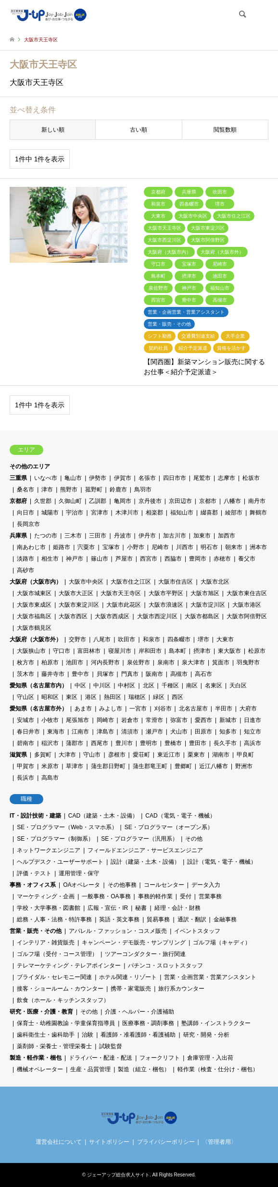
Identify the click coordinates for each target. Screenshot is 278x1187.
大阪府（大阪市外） (36, 639)
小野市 (135, 547)
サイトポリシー (109, 1141)
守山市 (92, 754)
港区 (91, 697)
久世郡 (42, 501)
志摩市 (226, 478)
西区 (177, 697)
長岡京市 (28, 524)
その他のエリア (30, 466)
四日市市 (174, 478)
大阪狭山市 (31, 651)
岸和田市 (150, 651)
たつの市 (45, 535)
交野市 (77, 639)
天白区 (238, 685)
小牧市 (50, 720)
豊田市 (197, 743)
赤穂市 (222, 558)
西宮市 (148, 558)
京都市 (207, 501)
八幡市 (232, 501)
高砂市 (25, 570)
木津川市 (127, 512)
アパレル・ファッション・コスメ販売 (118, 931)
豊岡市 (197, 558)
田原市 (203, 731)
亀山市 (73, 478)
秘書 (141, 908)
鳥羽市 (143, 489)
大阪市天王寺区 (121, 593)
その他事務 (122, 884)
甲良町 (245, 754)
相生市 (50, 558)
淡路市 (25, 558)
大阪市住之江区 (131, 581)
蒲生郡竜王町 (150, 766)
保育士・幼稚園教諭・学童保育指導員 (66, 1023)
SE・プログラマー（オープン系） (169, 827)
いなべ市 (45, 478)
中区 (80, 685)
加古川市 (174, 535)
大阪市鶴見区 (34, 627)
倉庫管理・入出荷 (210, 1057)
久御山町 (70, 501)
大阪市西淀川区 (157, 616)
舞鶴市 (258, 512)
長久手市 (225, 743)
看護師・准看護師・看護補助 (138, 1034)
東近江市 (168, 754)
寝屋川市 (119, 651)
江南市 (80, 731)
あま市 (83, 708)
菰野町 (93, 489)
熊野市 (68, 489)
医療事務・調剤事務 (148, 1023)
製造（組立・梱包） (144, 1069)
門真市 (130, 674)
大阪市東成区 (34, 604)
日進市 (252, 720)
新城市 (228, 720)
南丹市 (256, 501)
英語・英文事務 (119, 919)
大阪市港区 (246, 604)
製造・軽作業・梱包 (36, 1057)
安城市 (25, 720)
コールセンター (164, 884)
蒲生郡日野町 (108, 766)
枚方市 (25, 662)
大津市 (67, 754)
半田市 (223, 708)
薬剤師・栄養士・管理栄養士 (54, 1046)
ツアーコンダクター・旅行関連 (145, 954)
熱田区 (112, 697)
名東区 (213, 685)
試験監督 (110, 1046)
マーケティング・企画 (46, 896)
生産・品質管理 (90, 1069)
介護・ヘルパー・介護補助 (139, 1011)
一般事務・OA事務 (106, 896)
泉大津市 (193, 662)
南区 (192, 685)
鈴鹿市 (118, 489)
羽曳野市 (248, 662)
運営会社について (59, 1141)
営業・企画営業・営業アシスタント (210, 977)
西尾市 (99, 743)
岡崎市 (105, 720)
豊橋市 (173, 743)
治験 (87, 1034)
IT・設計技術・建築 (35, 815)
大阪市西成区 (112, 616)
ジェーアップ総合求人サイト (118, 1174)
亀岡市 (122, 501)
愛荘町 (141, 754)
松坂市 (251, 478)
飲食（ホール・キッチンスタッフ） (63, 1000)
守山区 (25, 697)
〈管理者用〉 (219, 1141)
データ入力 (205, 884)
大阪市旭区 (204, 593)
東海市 (55, 731)
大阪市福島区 (34, 616)
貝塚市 (105, 674)
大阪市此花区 (123, 604)
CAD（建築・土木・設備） (103, 815)
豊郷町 (183, 766)
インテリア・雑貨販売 (46, 942)
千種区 (170, 685)
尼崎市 (160, 547)
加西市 (226, 535)
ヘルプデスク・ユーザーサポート (60, 861)
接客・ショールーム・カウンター (60, 988)
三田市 (97, 535)
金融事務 (225, 919)
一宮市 (138, 708)
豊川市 (124, 743)
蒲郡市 (74, 743)
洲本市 (258, 547)
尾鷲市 (202, 478)
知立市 (252, 731)
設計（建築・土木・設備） (145, 861)
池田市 (74, 662)
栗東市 (196, 754)
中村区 (126, 685)
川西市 (184, 547)
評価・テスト (34, 873)
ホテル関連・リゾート (128, 977)
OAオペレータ (81, 884)
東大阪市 (229, 651)
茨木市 (25, 674)
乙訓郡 (97, 501)
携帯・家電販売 (131, 988)
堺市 (203, 639)
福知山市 (181, 512)
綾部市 (233, 512)
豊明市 (148, 743)
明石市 (209, 547)
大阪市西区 (73, 616)
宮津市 (99, 512)
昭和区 (50, 697)
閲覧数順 (225, 129)
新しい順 (52, 129)
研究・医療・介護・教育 (41, 1011)
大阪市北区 (215, 581)
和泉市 (151, 639)
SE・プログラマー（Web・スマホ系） (67, 827)
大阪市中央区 (86, 581)
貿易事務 (158, 919)
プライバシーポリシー (166, 1141)
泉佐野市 (138, 662)
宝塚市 (111, 547)
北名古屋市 (193, 708)
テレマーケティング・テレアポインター (69, 965)
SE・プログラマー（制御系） (55, 838)
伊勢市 (97, 478)
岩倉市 (130, 720)
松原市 (256, 651)
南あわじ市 (31, 547)
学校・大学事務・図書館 (48, 908)
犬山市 (179, 731)
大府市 (248, 708)
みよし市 (110, 708)
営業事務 (210, 896)
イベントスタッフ (197, 931)
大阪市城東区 (34, 593)
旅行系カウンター (181, 988)
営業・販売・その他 (36, 931)
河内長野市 (105, 662)
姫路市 (61, 547)
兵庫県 (18, 535)
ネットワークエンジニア (48, 850)
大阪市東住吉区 (247, 593)
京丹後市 (150, 501)
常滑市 (154, 720)
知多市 (228, 731)
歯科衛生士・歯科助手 (46, 1034)
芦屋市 (124, 558)
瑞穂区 (137, 697)
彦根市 (117, 754)
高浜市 (252, 743)
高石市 (203, 674)
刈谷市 (163, 708)
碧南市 (25, 743)
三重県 (18, 478)
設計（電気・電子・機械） (221, 861)
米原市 (50, 766)
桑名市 (25, 489)
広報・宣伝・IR (108, 908)
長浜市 (25, 777)
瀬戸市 (154, 731)
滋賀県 (18, 754)
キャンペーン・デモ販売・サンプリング (134, 942)
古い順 (138, 129)
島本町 (177, 651)
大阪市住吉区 (175, 581)
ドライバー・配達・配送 (100, 1057)
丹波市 (122, 535)
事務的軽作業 (155, 896)
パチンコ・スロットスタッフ (165, 965)
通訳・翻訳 (191, 919)
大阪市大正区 (76, 593)
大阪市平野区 (166, 593)
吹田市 (126, 639)
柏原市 (50, 662)
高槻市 (179, 674)
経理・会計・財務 (177, 908)
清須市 (130, 731)
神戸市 (74, 558)
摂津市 (202, 651)
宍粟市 (86, 547)
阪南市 (154, 674)
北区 (148, 685)
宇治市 (74, 512)
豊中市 (80, 674)
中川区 (102, 685)
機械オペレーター (40, 1069)
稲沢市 (50, 743)
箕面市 (220, 662)
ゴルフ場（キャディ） (222, 942)
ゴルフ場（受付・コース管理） (57, 954)
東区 (71, 697)
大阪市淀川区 (207, 604)
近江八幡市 (213, 766)
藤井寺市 (52, 674)
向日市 (25, 512)
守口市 (61, 651)
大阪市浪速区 (166, 604)
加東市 (202, 535)
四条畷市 (178, 639)
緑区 (158, 697)
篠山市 (99, 558)
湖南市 (220, 754)
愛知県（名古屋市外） (38, 708)
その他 (193, 838)
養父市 (246, 558)
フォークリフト (159, 1057)
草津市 (74, 766)
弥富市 (179, 720)
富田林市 (89, 651)
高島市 (50, 777)
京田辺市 (180, 501)
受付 (185, 896)
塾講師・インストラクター (216, 1023)
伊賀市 (122, 478)
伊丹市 (147, 535)
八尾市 (102, 639)
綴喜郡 (209, 512)
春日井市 (28, 731)
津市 (47, 489)
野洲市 (244, 766)
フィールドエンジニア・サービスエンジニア (145, 850)
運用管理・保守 (79, 873)
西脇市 (173, 558)
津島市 (105, 731)
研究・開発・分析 (206, 1034)
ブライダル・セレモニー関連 (54, 977)
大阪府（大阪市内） (36, 581)
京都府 (18, 501)
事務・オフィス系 (33, 884)
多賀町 (42, 754)
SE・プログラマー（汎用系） (139, 838)
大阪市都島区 (202, 616)
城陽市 (50, 512)
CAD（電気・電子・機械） (180, 815)
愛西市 (203, 720)
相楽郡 (154, 512)
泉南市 (166, 662)
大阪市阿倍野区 (247, 616)
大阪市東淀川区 (79, 604)
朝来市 (233, 547)
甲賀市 (25, 766)
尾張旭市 (77, 720)
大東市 (225, 639)
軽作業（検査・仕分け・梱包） (217, 1069)
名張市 (147, 478)
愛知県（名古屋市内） (38, 685)
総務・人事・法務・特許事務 (54, 919)
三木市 (73, 535)
